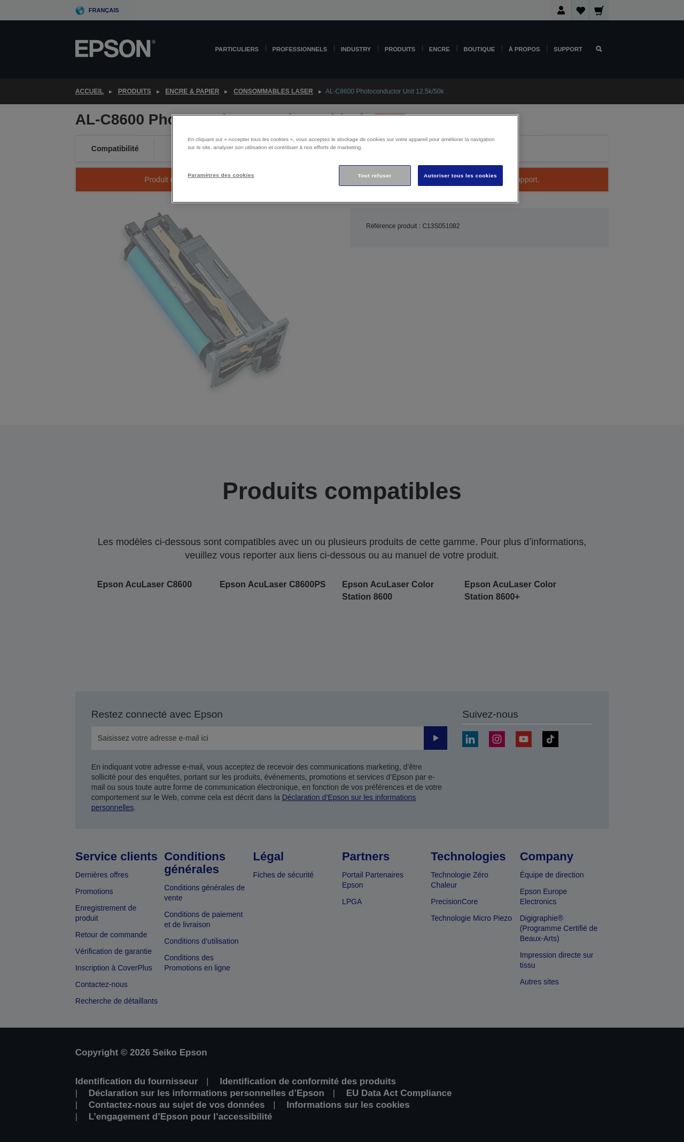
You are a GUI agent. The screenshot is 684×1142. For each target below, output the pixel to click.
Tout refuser (374, 175)
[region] (345, 159)
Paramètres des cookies (221, 175)
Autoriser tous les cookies (460, 175)
